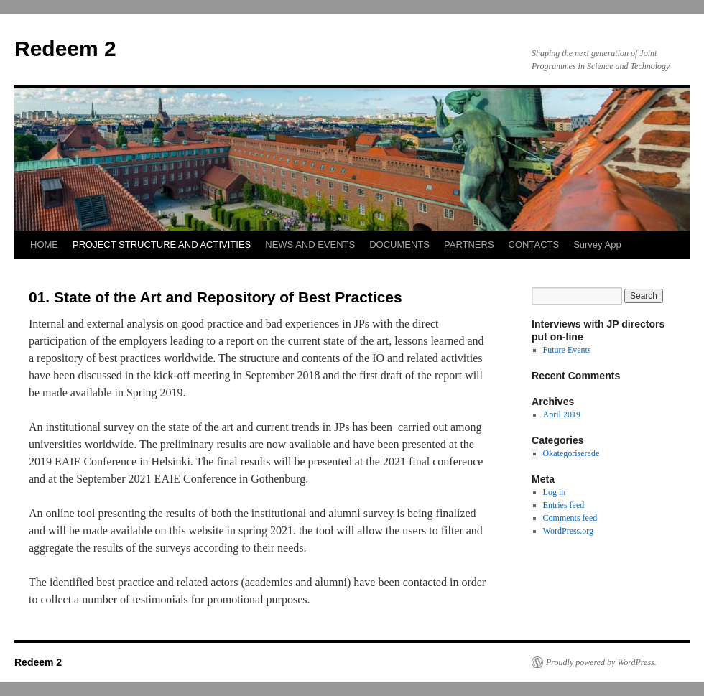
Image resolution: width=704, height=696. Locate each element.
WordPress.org (568, 531)
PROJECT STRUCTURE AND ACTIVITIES (162, 244)
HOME (44, 244)
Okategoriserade (571, 453)
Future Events (567, 350)
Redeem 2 (65, 48)
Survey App (597, 244)
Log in (554, 492)
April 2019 (561, 414)
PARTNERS (469, 244)
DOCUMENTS (399, 244)
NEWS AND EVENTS (310, 244)
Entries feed (564, 505)
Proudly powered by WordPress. (601, 662)
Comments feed (570, 518)
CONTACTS (534, 244)
